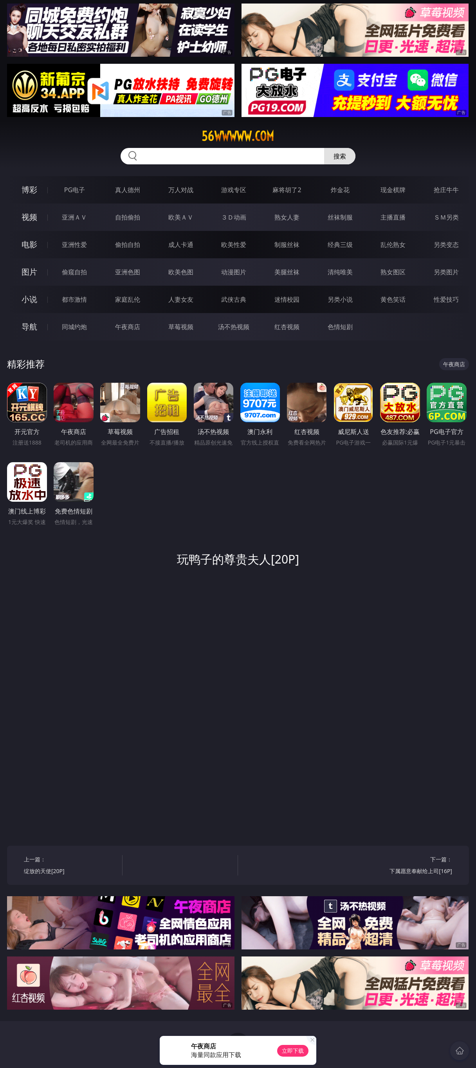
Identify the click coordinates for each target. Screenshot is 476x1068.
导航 (29, 326)
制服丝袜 (286, 244)
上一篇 (70, 866)
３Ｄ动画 (233, 217)
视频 (29, 217)
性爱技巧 (446, 299)
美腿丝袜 (286, 272)
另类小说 (340, 299)
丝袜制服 (340, 217)
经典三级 (340, 244)
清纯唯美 (340, 272)
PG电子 (74, 190)
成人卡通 (180, 244)
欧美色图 (180, 272)
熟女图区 (393, 272)
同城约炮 (74, 326)
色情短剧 (340, 326)
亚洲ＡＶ (74, 217)
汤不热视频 (233, 326)
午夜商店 (127, 326)
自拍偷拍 (127, 217)
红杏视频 (286, 326)
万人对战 (180, 190)
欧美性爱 (233, 244)
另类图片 (446, 272)
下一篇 (405, 866)
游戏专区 (233, 190)
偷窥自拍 (74, 272)
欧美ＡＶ (180, 217)
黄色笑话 (393, 299)
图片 (29, 272)
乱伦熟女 (393, 244)
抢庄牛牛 (446, 190)
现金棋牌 (393, 190)
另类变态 (446, 244)
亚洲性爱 (74, 244)
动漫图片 (233, 272)
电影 (29, 244)
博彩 (29, 189)
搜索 (340, 156)
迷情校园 (286, 299)
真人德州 (127, 190)
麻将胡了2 (286, 190)
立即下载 (293, 1050)
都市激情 (74, 299)
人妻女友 (180, 299)
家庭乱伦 (127, 299)
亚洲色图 (127, 272)
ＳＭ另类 (446, 217)
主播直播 (393, 217)
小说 (29, 299)
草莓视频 (180, 326)
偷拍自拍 (127, 244)
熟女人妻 (286, 217)
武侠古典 (233, 299)
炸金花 (340, 190)
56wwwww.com (238, 136)
